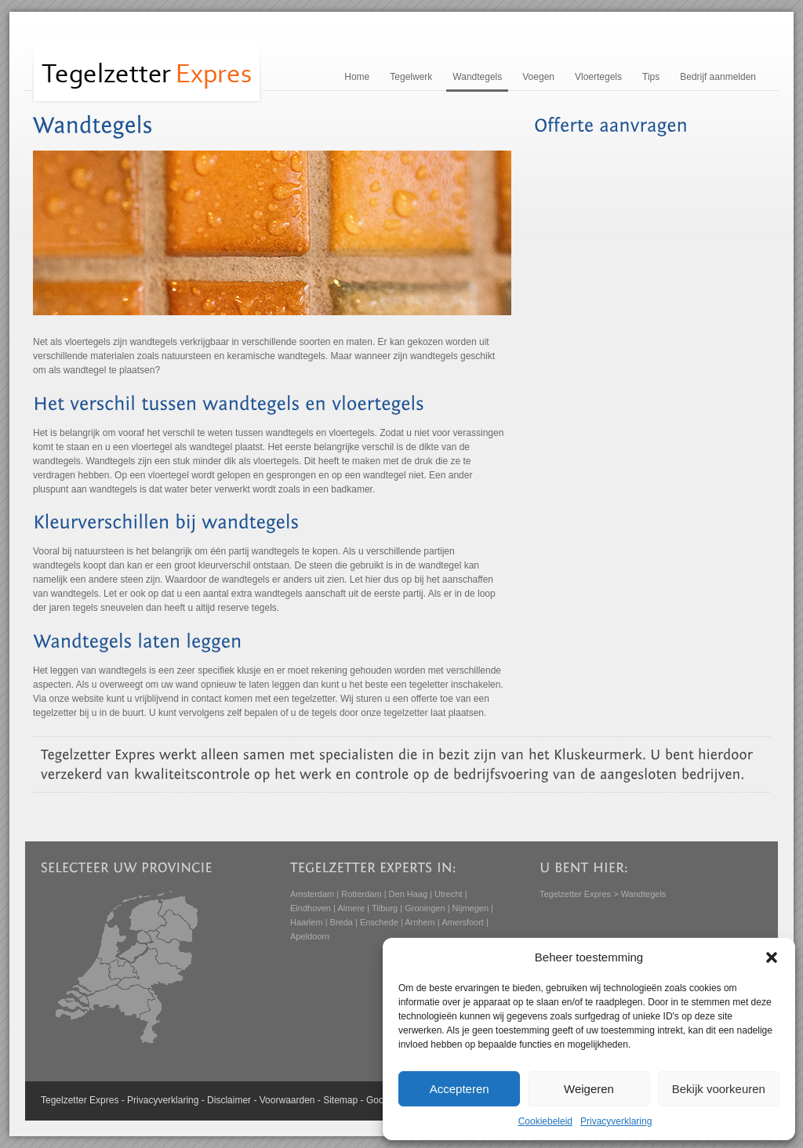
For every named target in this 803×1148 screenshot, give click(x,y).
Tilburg (385, 908)
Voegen (538, 76)
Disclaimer (229, 1100)
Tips (650, 76)
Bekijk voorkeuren (718, 1088)
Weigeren (589, 1088)
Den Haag (408, 894)
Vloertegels (598, 76)
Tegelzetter (64, 1100)
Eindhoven (310, 908)
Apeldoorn (309, 936)
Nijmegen (470, 908)
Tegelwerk (411, 76)
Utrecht (448, 894)
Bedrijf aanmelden (718, 76)
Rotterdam (361, 894)
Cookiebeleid (545, 1121)
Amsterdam (312, 894)
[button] (771, 957)
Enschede (379, 922)
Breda (341, 922)
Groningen (425, 908)
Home (356, 76)
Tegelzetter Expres (575, 894)
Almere (351, 908)
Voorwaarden (287, 1100)
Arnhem (420, 922)
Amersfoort (462, 922)
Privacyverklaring (616, 1121)
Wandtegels (477, 76)
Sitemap (340, 1100)
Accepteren (459, 1088)
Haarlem (306, 922)
